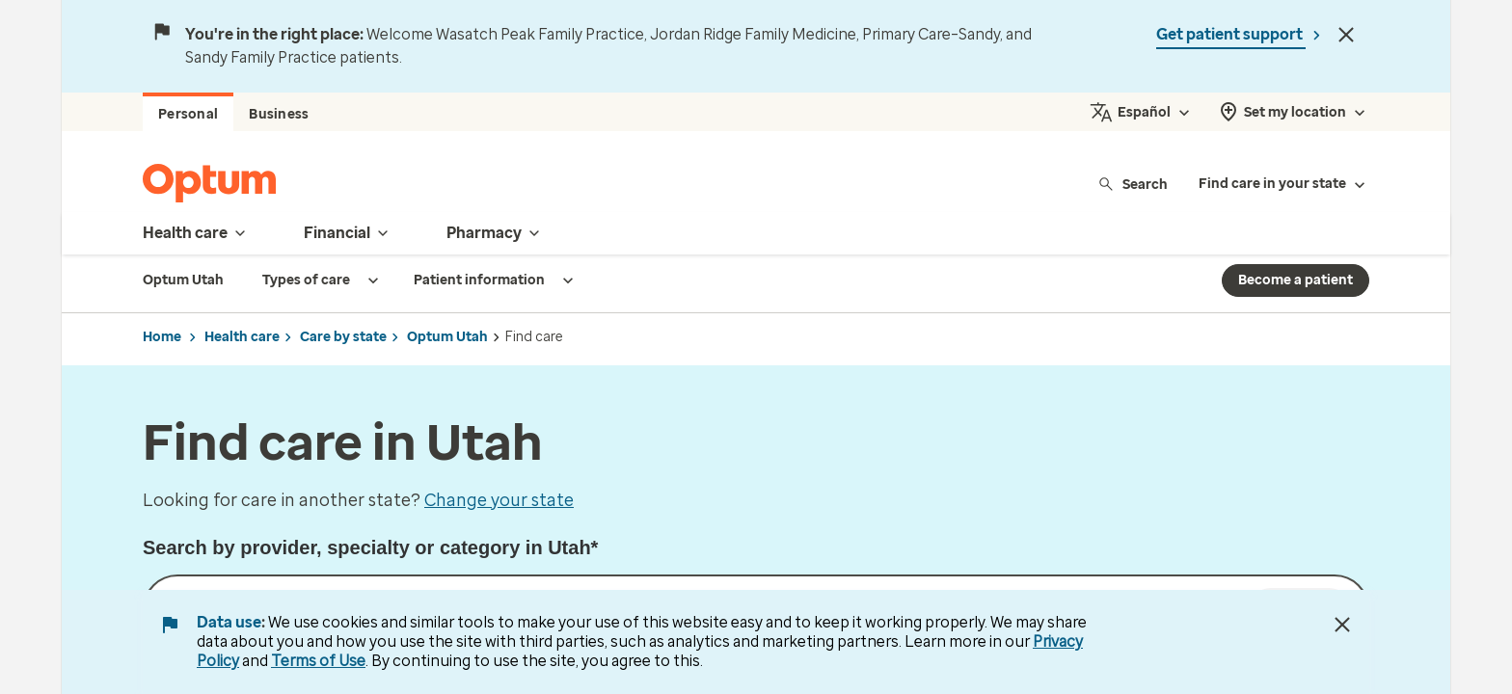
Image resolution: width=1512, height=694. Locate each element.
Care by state (343, 337)
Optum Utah (447, 337)
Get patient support (1231, 34)
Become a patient (1295, 280)
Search (1132, 183)
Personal (188, 114)
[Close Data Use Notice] (1342, 624)
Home (162, 337)
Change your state (499, 500)
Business (279, 114)
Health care (242, 337)
